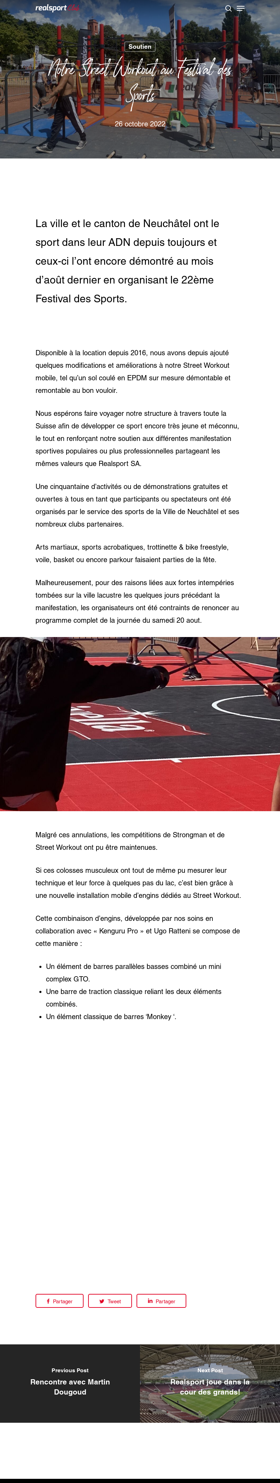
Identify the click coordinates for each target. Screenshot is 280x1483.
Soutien (140, 46)
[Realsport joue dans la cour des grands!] (210, 1383)
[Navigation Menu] (240, 8)
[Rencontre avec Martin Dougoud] (70, 1383)
